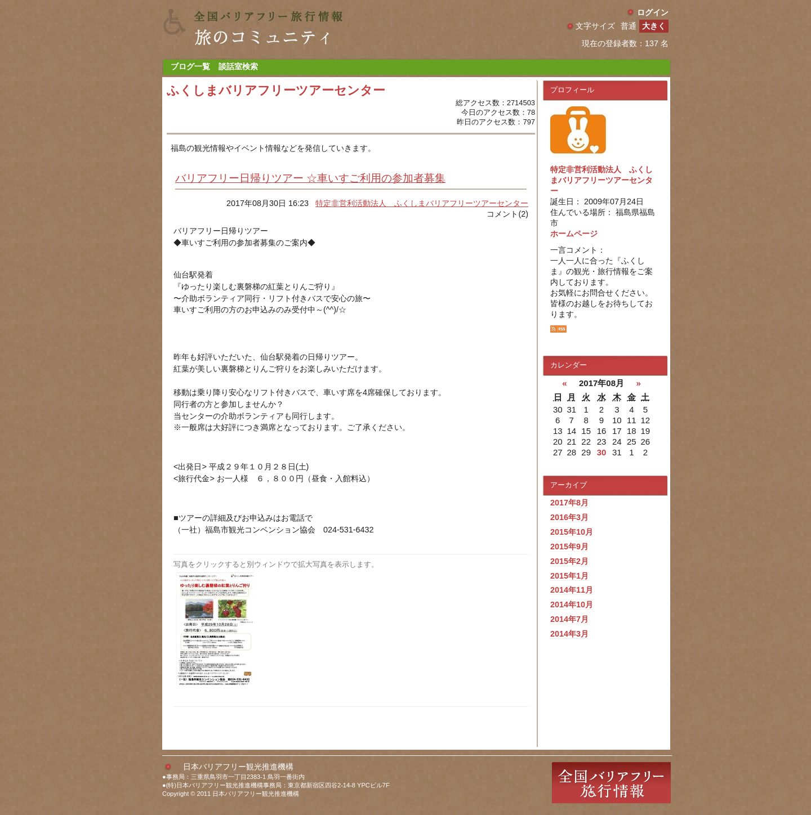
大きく (654, 25)
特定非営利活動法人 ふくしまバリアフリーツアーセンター (421, 203)
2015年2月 (569, 561)
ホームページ (574, 233)
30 (602, 452)
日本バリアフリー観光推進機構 (238, 766)
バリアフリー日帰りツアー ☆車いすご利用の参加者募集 (310, 178)
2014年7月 (569, 619)
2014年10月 (571, 604)
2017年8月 (569, 502)
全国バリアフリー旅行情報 (611, 783)
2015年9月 (569, 546)
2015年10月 (571, 531)
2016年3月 (569, 517)
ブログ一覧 (190, 66)
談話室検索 (238, 66)
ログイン (653, 12)
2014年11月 (571, 589)
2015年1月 (569, 575)
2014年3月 (569, 633)
